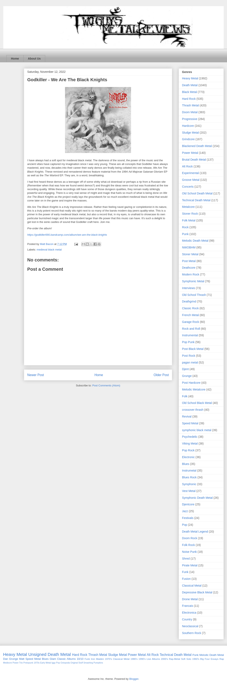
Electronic (188, 457)
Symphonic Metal (193, 281)
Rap (221, 659)
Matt (21, 658)
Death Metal (189, 85)
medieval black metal (49, 249)
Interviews (188, 288)
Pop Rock (188, 450)
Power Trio (18, 663)
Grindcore (188, 139)
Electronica (189, 612)
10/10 (80, 658)
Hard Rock (189, 98)
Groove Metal (190, 179)
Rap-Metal (174, 659)
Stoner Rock (190, 213)
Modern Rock (190, 274)
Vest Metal (188, 491)
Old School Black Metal (197, 403)
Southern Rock (191, 633)
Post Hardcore (191, 382)
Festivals (187, 518)
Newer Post (35, 375)
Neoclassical (190, 626)
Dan (5, 658)
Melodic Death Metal (195, 240)
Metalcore (188, 206)
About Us (34, 58)
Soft (183, 659)
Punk (185, 234)
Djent (185, 369)
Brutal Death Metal (194, 159)
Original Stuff (76, 663)
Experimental (190, 173)
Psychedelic (189, 436)
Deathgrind (189, 301)
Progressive (189, 119)
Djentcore (188, 504)
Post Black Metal (192, 349)
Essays (215, 659)
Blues (185, 464)
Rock (185, 227)
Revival (187, 416)
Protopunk (28, 663)
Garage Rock (190, 322)
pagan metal (190, 362)
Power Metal (190, 152)
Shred (186, 558)
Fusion (186, 578)
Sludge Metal (190, 132)
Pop (184, 524)
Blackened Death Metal (197, 146)
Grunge (187, 376)
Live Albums (153, 659)
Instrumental (190, 335)
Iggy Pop (56, 663)
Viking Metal (190, 443)
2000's (164, 659)
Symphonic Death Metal (197, 497)
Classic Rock (190, 308)
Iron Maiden (97, 659)
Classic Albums (66, 658)
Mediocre (7, 663)
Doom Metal (189, 112)
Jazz (185, 511)
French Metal (190, 315)
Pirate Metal (189, 565)
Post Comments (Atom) (106, 385)
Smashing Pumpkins (93, 663)
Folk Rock (188, 545)
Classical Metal (191, 585)
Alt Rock (187, 166)
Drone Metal (190, 599)
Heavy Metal (190, 78)
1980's (134, 659)
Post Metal (189, 261)
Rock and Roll (191, 328)
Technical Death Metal (196, 200)
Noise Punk (189, 551)
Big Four (205, 659)
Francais (187, 605)
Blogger (133, 678)
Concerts (188, 186)
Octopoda (65, 663)
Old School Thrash (194, 294)
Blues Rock (189, 477)
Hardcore (188, 125)
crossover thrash (192, 409)
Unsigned (37, 654)
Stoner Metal (190, 254)
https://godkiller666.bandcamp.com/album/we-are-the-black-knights (67, 234)
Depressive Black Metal (197, 592)
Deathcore (188, 267)
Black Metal (189, 92)
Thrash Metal (190, 105)
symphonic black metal (196, 430)
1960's (195, 659)
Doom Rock (189, 538)
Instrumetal (189, 470)
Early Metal (45, 663)
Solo (188, 659)
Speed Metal (190, 423)
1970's (108, 659)
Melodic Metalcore (194, 389)
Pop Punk (188, 342)
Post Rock (188, 355)
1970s (36, 663)
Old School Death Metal (197, 193)
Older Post (161, 375)
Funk (185, 572)
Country (187, 619)
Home (15, 58)
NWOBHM (188, 247)
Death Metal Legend (195, 531)
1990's (141, 659)
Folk (184, 396)
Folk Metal (188, 220)
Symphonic (189, 484)
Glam (53, 658)
